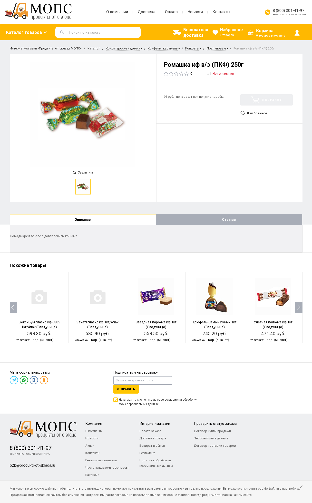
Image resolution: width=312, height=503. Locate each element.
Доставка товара (152, 438)
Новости (195, 12)
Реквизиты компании (101, 460)
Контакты (221, 12)
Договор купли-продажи (212, 431)
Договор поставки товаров (215, 445)
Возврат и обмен (152, 445)
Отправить (126, 389)
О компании (117, 12)
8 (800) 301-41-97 (288, 10)
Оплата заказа (150, 431)
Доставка (146, 12)
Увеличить (83, 172)
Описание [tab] (83, 220)
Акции (89, 445)
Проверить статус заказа (215, 423)
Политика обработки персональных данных (156, 462)
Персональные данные (211, 438)
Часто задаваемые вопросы (106, 467)
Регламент (147, 453)
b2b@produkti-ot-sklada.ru (32, 465)
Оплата (171, 12)
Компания (93, 423)
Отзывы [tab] (229, 220)
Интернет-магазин (154, 423)
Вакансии (92, 475)
